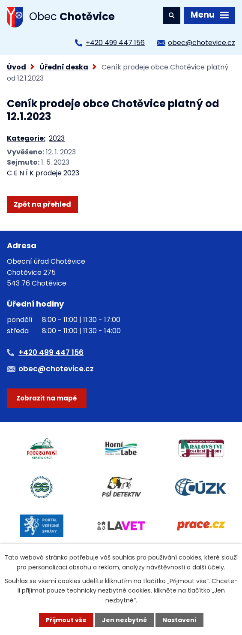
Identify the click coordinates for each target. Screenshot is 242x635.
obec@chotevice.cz (201, 43)
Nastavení (179, 620)
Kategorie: (26, 138)
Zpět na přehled (42, 204)
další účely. (208, 567)
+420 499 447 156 (115, 43)
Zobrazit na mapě (46, 398)
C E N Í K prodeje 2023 (43, 173)
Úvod (16, 67)
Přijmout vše (66, 620)
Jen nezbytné (124, 620)
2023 (57, 138)
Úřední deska (63, 67)
